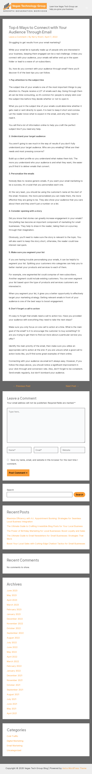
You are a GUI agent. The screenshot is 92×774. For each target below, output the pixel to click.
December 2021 (14, 675)
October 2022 (14, 628)
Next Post (72, 386)
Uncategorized (14, 750)
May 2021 (11, 708)
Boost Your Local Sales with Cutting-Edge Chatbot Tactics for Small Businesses (46, 543)
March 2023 (13, 604)
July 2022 (12, 642)
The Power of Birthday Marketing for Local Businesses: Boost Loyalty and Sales (46, 531)
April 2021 (12, 713)
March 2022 (13, 661)
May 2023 (12, 595)
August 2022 (13, 637)
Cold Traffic (12, 736)
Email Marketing (14, 745)
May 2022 (12, 652)
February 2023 (14, 609)
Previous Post (21, 386)
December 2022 (15, 619)
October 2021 (13, 685)
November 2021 (15, 680)
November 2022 (15, 623)
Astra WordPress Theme (74, 768)
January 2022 (14, 670)
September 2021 (15, 689)
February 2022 (14, 666)
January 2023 (14, 614)
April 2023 (12, 600)
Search (10, 490)
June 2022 (12, 647)
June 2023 (12, 590)
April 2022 (12, 656)
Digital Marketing (15, 741)
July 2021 (11, 699)
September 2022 (15, 633)
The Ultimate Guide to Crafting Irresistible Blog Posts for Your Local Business (45, 526)
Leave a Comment (18, 37)
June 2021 (12, 704)
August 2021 (13, 694)
